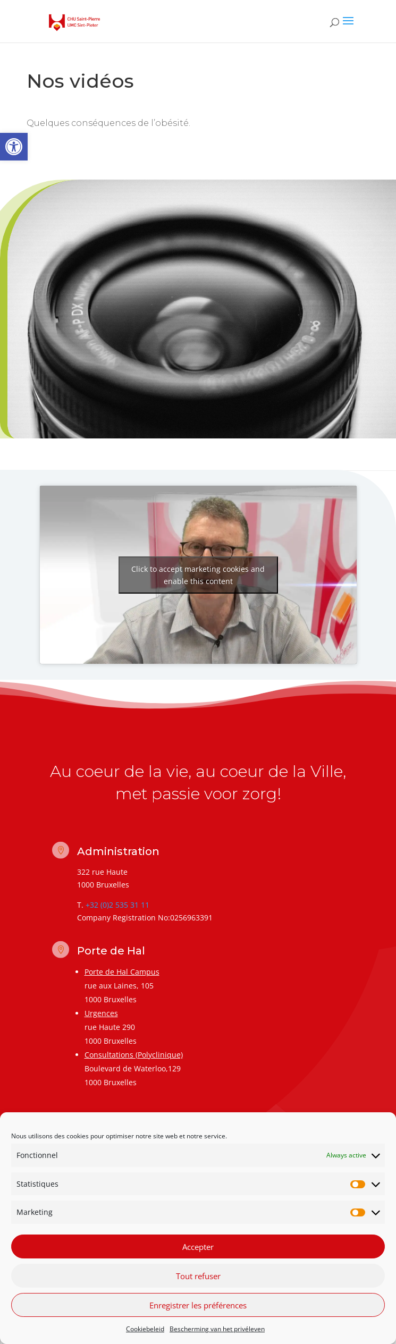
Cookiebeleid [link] (145, 1328)
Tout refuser (198, 1276)
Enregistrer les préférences (198, 1305)
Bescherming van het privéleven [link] (217, 1328)
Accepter (198, 1246)
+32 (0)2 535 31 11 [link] (117, 905)
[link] (14, 146)
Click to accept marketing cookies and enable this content (198, 575)
